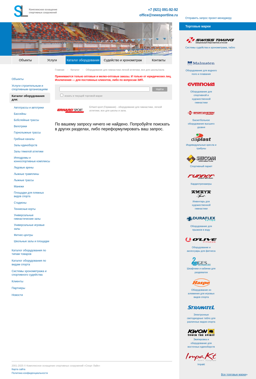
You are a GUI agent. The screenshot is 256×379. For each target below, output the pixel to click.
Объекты (25, 60)
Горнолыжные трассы (27, 132)
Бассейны (20, 113)
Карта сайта (18, 369)
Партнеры (18, 288)
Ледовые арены (23, 167)
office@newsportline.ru (158, 15)
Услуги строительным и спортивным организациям (30, 87)
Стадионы (20, 202)
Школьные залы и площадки (31, 241)
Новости (17, 295)
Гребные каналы (24, 139)
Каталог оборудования (83, 60)
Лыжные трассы (24, 180)
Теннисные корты (24, 209)
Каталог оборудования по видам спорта (29, 262)
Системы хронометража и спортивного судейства (29, 272)
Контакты (158, 60)
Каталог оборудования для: (28, 97)
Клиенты (17, 281)
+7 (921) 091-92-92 (163, 10)
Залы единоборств (25, 145)
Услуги (52, 60)
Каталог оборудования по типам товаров (29, 252)
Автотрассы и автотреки (29, 107)
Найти (160, 89)
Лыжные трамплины (26, 174)
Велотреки (20, 126)
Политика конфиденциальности (30, 373)
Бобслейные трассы (26, 120)
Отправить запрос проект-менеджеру (208, 18)
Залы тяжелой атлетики (28, 151)
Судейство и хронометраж (123, 60)
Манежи (19, 186)
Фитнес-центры (23, 235)
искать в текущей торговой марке (81, 95)
